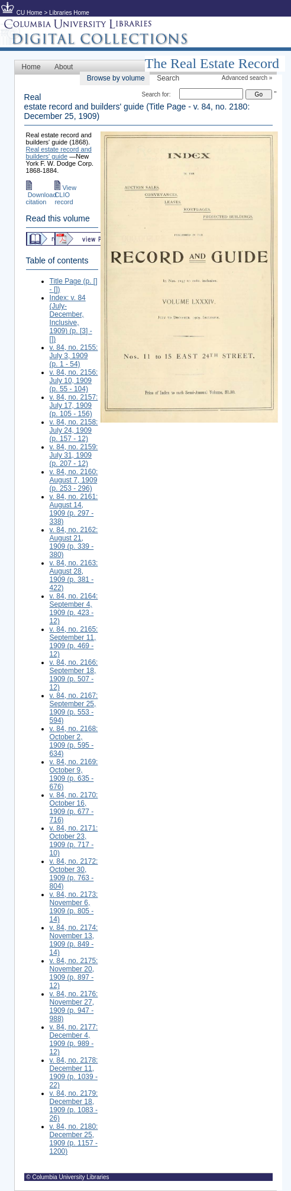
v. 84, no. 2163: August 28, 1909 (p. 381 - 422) (74, 575)
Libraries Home (69, 12)
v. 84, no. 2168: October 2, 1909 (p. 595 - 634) (74, 741)
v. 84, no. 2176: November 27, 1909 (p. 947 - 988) (74, 1006)
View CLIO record (65, 194)
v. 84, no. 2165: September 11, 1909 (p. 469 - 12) (74, 641)
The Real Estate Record (212, 63)
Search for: (156, 94)
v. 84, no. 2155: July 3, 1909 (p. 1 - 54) (74, 355)
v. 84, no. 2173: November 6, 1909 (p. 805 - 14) (74, 906)
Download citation (41, 194)
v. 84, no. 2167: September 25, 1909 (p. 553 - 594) (74, 708)
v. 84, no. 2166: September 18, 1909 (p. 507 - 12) (74, 674)
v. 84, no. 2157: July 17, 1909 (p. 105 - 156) (74, 405)
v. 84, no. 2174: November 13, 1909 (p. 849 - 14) (74, 940)
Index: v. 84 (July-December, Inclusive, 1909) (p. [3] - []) (71, 318)
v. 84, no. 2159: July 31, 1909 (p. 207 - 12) (74, 455)
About (63, 67)
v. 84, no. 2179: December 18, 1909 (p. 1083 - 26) (74, 1105)
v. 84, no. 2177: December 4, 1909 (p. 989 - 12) (74, 1039)
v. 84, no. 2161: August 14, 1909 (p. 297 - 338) (74, 509)
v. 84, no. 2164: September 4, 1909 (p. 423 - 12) (74, 608)
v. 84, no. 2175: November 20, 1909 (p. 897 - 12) (74, 973)
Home (31, 67)
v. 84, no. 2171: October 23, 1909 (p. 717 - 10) (74, 840)
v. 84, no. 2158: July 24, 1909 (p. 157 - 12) (74, 430)
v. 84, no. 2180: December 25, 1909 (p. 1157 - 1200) (74, 1138)
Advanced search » (247, 78)
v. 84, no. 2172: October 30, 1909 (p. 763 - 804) (74, 873)
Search (168, 78)
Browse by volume (116, 78)
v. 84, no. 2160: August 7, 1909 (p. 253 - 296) (74, 480)
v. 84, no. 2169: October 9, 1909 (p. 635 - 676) (74, 774)
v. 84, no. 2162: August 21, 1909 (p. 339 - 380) (74, 542)
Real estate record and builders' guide (59, 153)
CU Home (30, 12)
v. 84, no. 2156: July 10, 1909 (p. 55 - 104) (74, 380)
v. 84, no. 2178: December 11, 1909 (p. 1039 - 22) (74, 1072)
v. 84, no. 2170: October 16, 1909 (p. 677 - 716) (74, 807)
